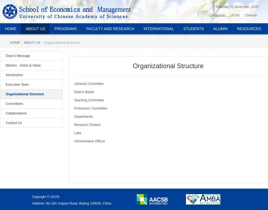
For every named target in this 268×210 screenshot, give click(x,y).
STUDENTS (193, 29)
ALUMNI (220, 29)
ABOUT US (35, 29)
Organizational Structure (25, 94)
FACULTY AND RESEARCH (110, 29)
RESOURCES (249, 29)
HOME (10, 29)
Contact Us (14, 123)
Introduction (14, 75)
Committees (14, 104)
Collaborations (16, 113)
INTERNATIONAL (159, 29)
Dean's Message (18, 56)
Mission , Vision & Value (23, 65)
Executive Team (17, 85)
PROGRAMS (65, 29)
